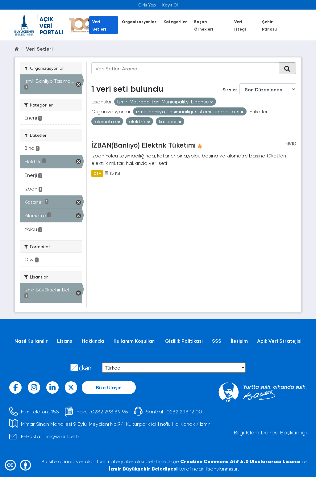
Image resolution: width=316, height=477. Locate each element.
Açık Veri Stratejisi (279, 340)
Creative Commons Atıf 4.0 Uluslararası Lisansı (240, 461)
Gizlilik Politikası (184, 340)
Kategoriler (175, 21)
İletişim (239, 340)
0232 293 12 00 (184, 411)
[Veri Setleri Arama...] (185, 68)
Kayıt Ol (170, 4)
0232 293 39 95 (109, 411)
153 (55, 411)
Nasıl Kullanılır (31, 340)
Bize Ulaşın (109, 387)
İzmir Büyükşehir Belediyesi (143, 468)
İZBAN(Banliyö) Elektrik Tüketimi (143, 144)
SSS (216, 340)
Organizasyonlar (139, 21)
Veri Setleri (39, 48)
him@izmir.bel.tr (62, 436)
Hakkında (93, 340)
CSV (97, 173)
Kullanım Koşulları (135, 340)
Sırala (229, 90)
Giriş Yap (147, 4)
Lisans (64, 340)
